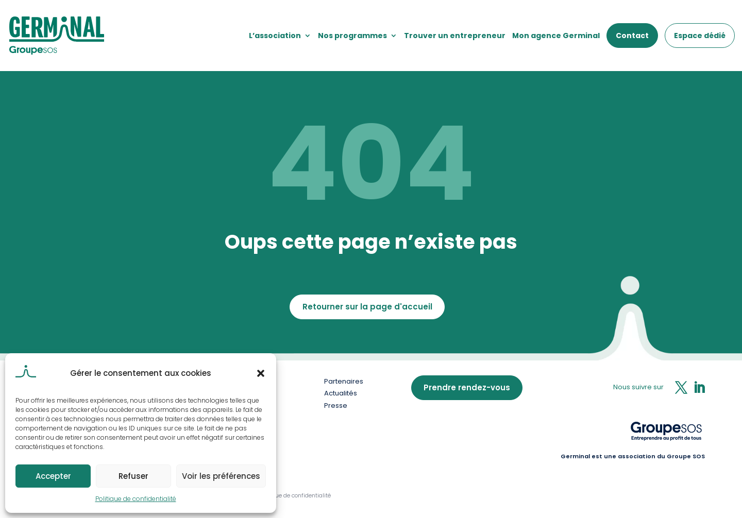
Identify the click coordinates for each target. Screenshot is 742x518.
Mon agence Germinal (556, 35)
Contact (632, 35)
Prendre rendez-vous (467, 387)
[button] (261, 373)
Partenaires (343, 381)
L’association (275, 35)
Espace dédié (700, 35)
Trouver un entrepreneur (454, 35)
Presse (335, 405)
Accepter (53, 476)
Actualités (340, 393)
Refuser (133, 476)
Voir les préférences (221, 476)
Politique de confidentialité (135, 498)
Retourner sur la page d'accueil (367, 306)
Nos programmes (352, 35)
